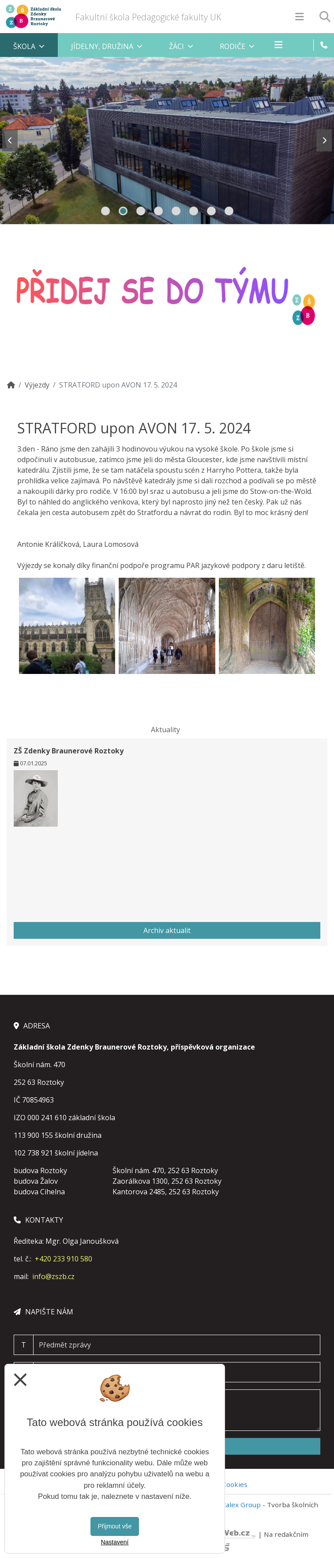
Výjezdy (37, 385)
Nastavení (114, 1542)
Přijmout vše (114, 1526)
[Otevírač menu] (299, 16)
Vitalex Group (239, 1504)
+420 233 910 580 (63, 1259)
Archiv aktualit (167, 930)
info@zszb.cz (53, 1276)
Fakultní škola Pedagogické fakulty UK (148, 17)
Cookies (235, 1484)
